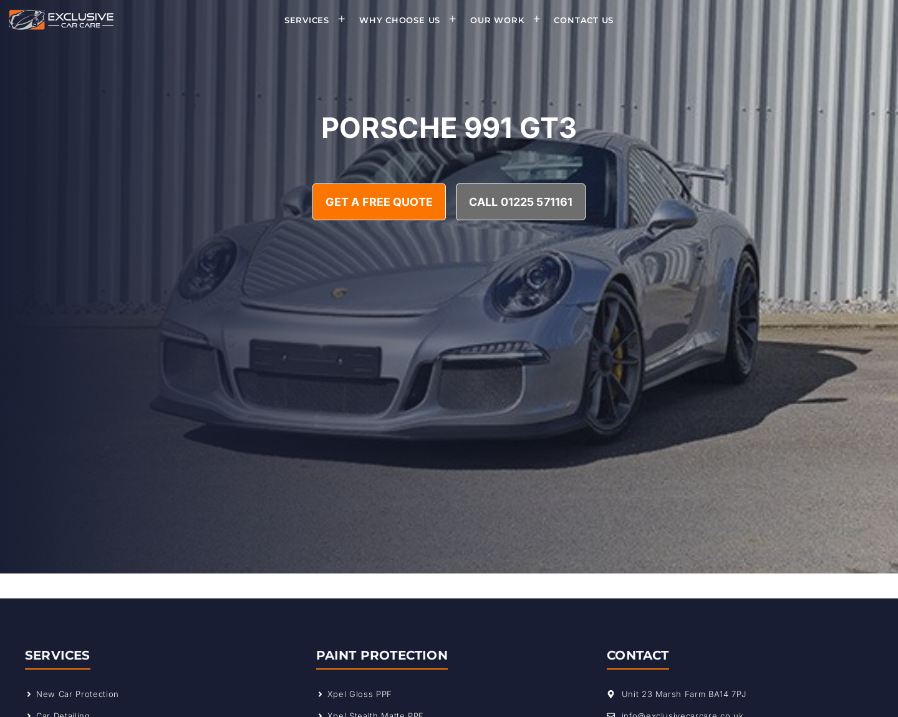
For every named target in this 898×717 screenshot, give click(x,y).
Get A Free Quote (379, 201)
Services (319, 20)
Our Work (509, 20)
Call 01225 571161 (520, 201)
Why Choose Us (412, 20)
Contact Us (584, 20)
